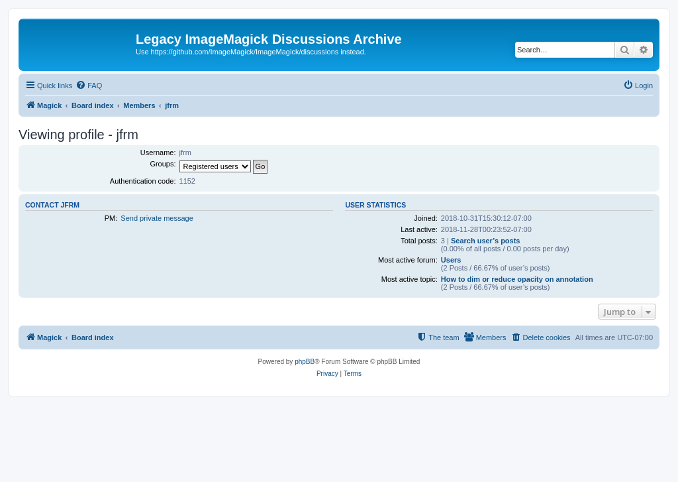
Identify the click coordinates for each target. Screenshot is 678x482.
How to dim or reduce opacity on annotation (517, 279)
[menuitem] (88, 85)
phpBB (305, 361)
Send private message (157, 218)
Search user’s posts (485, 241)
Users (451, 260)
